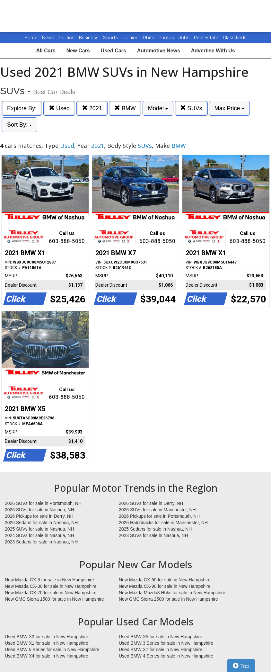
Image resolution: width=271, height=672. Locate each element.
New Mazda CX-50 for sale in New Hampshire (165, 579)
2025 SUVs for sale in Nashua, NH (39, 529)
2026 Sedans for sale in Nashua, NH (41, 522)
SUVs (191, 108)
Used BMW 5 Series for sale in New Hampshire (52, 649)
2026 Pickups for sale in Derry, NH (39, 516)
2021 (92, 108)
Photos (167, 37)
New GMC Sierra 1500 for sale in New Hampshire (54, 599)
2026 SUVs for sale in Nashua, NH (39, 509)
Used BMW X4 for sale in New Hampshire (46, 656)
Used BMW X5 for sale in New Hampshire (160, 636)
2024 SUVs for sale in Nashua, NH (39, 535)
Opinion (131, 37)
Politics (66, 37)
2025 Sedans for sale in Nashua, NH (155, 529)
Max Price (229, 108)
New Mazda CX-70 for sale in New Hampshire (51, 592)
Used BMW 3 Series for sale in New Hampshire (166, 643)
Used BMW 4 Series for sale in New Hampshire (166, 656)
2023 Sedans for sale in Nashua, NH (41, 541)
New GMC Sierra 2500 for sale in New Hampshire (168, 599)
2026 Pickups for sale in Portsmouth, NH (159, 516)
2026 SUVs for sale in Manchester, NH (157, 509)
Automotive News (158, 50)
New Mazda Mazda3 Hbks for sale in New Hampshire (172, 592)
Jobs (185, 37)
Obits (149, 37)
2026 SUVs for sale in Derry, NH (151, 503)
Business (89, 37)
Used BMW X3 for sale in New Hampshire (46, 636)
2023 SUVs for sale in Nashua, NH (153, 535)
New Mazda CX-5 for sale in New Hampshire (49, 579)
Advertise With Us (213, 50)
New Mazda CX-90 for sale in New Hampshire (165, 586)
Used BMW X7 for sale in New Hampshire (160, 649)
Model (158, 108)
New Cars (78, 50)
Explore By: (22, 108)
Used (59, 108)
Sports (111, 37)
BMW (125, 108)
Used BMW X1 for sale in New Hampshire (46, 643)
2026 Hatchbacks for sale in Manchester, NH (163, 522)
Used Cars (113, 50)
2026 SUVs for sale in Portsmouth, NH (43, 503)
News (48, 37)
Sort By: (19, 124)
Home (31, 37)
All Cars (45, 50)
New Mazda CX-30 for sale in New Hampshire (51, 586)
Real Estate (207, 37)
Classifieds (235, 37)
